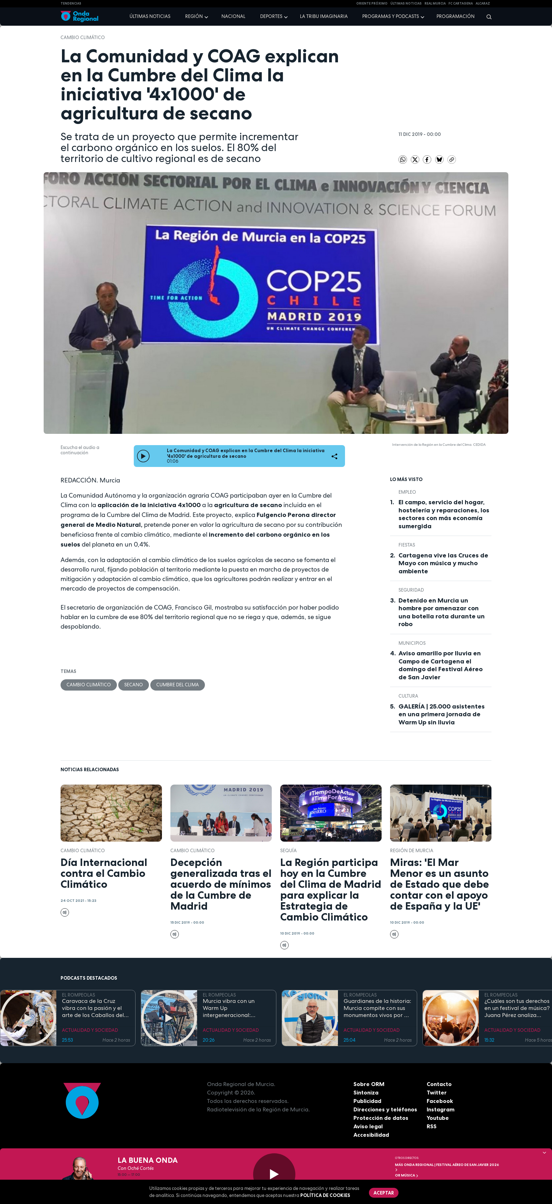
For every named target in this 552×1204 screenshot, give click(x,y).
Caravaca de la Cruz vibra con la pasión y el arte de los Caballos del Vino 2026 (93, 1008)
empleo (407, 492)
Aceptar (384, 1193)
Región (194, 16)
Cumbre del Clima (177, 685)
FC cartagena (460, 3)
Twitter (437, 1092)
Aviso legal (368, 1126)
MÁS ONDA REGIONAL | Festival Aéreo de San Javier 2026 (447, 1166)
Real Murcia (435, 3)
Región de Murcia (411, 851)
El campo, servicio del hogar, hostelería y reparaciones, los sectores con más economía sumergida (444, 514)
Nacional (233, 16)
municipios (412, 643)
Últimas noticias (150, 16)
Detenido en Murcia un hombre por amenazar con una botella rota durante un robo (442, 612)
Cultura (408, 696)
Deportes (271, 16)
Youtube (438, 1117)
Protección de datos (380, 1117)
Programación (456, 16)
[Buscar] (486, 16)
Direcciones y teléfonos (385, 1109)
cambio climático (83, 37)
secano (133, 685)
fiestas (407, 545)
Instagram (440, 1109)
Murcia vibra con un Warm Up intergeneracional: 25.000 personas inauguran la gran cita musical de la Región (232, 1008)
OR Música (407, 1175)
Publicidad (367, 1100)
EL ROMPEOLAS (78, 995)
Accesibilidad (371, 1134)
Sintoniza (365, 1092)
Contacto (439, 1083)
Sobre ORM (368, 1083)
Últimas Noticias (406, 3)
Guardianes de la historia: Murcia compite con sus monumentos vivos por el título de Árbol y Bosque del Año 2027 (377, 1008)
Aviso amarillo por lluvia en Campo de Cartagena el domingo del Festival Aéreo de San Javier (441, 665)
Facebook (440, 1100)
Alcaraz (483, 3)
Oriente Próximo (372, 3)
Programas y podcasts (390, 16)
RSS (432, 1126)
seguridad (411, 590)
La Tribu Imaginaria (324, 16)
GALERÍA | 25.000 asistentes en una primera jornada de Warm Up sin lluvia (442, 714)
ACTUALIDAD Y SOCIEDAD (90, 1030)
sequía (288, 851)
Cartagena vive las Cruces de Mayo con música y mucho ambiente (443, 563)
